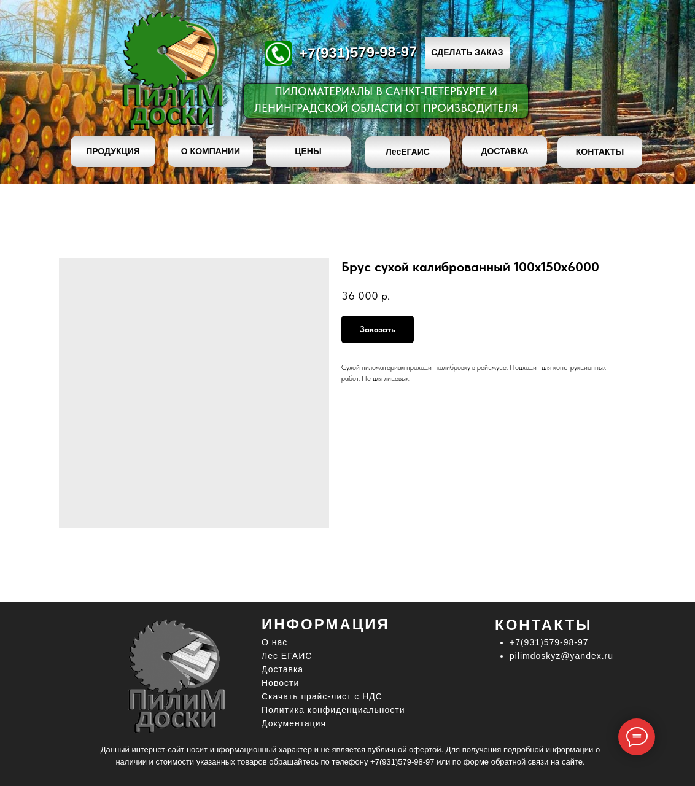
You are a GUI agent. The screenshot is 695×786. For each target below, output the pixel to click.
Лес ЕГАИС (287, 656)
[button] (467, 53)
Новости (280, 683)
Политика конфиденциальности (333, 710)
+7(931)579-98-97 (358, 52)
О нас (274, 642)
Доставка (282, 669)
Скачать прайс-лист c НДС (322, 696)
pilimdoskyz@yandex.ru (561, 656)
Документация (294, 723)
